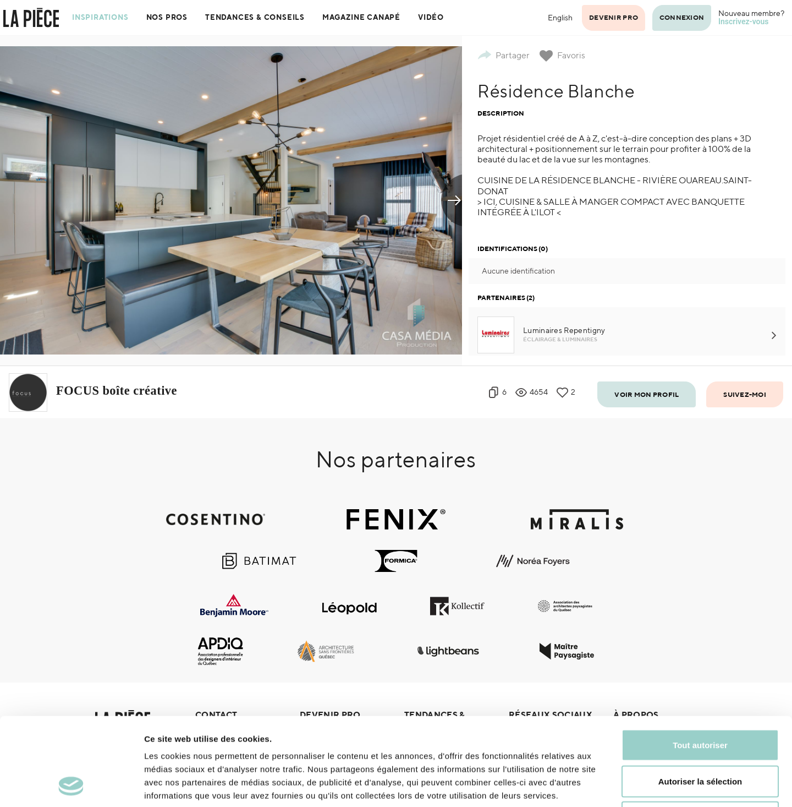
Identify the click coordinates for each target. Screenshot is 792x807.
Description (500, 113)
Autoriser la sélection (700, 699)
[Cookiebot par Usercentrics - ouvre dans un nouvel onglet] (71, 785)
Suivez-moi (744, 394)
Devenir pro (613, 17)
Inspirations (100, 17)
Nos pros (167, 17)
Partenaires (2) (506, 297)
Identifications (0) (512, 248)
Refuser (700, 734)
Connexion (681, 17)
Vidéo (431, 17)
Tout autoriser (700, 662)
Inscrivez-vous (743, 21)
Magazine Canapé (361, 17)
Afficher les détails (606, 785)
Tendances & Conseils (255, 17)
